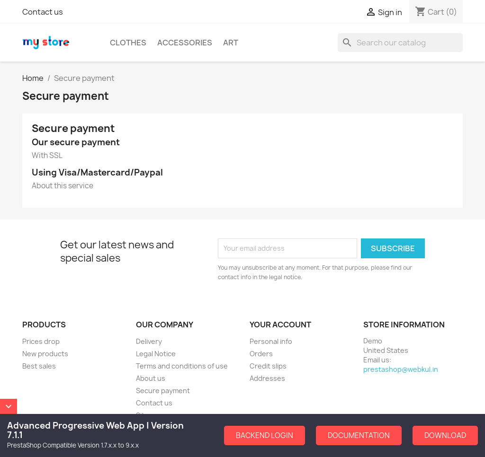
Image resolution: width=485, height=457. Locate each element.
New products (45, 353)
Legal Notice (156, 353)
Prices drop (41, 341)
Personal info (271, 341)
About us (150, 378)
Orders (261, 353)
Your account (280, 324)
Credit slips (268, 365)
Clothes (128, 42)
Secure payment (163, 390)
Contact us (42, 12)
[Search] (400, 42)
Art (230, 42)
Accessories (184, 42)
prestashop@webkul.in (400, 369)
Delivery (149, 341)
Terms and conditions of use (182, 365)
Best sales (39, 365)
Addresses (267, 378)
